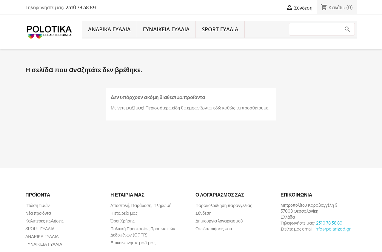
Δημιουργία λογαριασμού (219, 221)
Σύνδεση (203, 213)
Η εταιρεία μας (124, 213)
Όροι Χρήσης (122, 221)
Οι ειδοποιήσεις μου (213, 228)
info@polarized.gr (333, 229)
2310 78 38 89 (80, 7)
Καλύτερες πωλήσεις (44, 221)
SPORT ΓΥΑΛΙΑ (220, 29)
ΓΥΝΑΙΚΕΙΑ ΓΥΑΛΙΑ (166, 29)
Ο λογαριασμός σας (219, 194)
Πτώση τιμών (37, 205)
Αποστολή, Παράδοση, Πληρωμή (141, 205)
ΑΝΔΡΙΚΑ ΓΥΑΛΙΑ (109, 29)
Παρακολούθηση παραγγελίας (223, 205)
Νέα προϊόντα (38, 213)
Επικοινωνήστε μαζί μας (132, 242)
